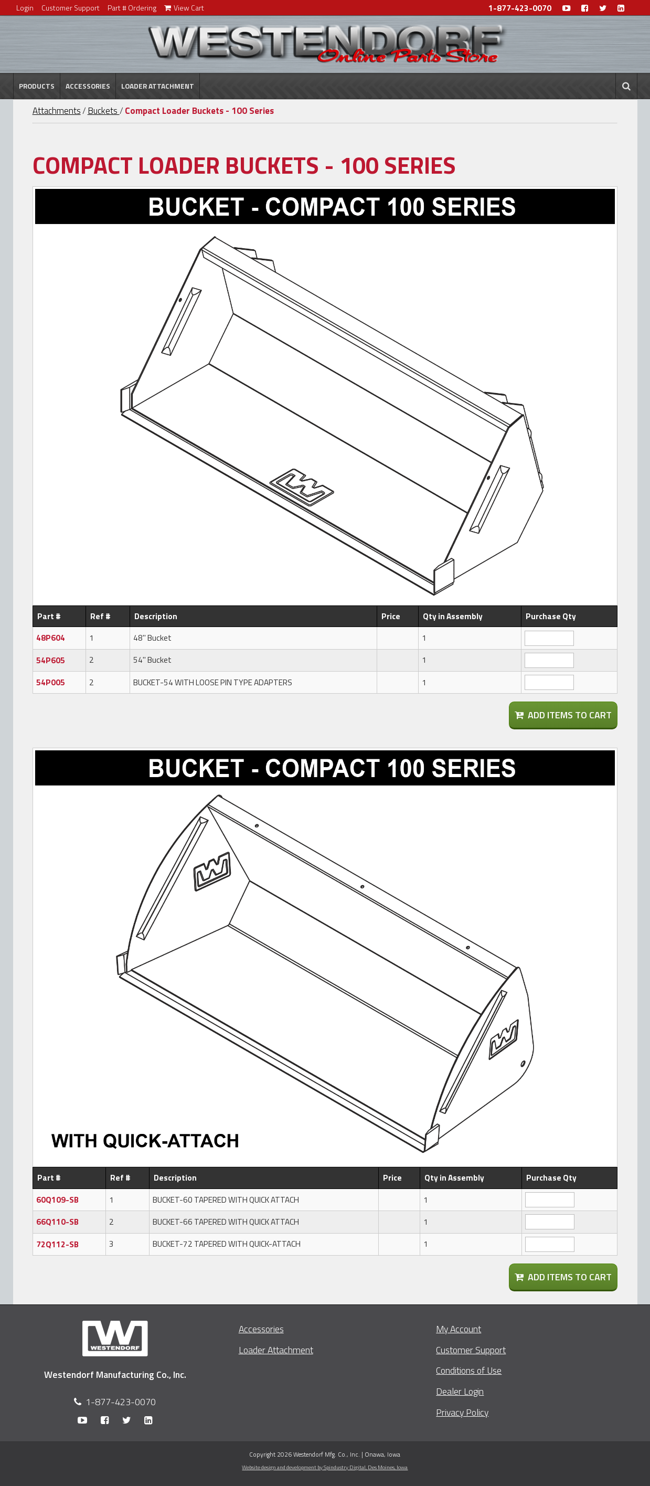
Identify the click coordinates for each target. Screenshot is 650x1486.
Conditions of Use (469, 1370)
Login (25, 7)
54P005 (50, 682)
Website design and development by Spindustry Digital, (325, 1467)
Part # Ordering (132, 7)
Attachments (57, 111)
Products (37, 86)
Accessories (88, 86)
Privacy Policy (462, 1412)
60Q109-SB (57, 1200)
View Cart (184, 7)
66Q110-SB (57, 1222)
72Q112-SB (57, 1244)
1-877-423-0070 (519, 8)
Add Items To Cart (563, 715)
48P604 (50, 638)
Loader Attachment (157, 86)
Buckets (104, 111)
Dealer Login (460, 1391)
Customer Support (70, 7)
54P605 (50, 660)
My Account (458, 1329)
